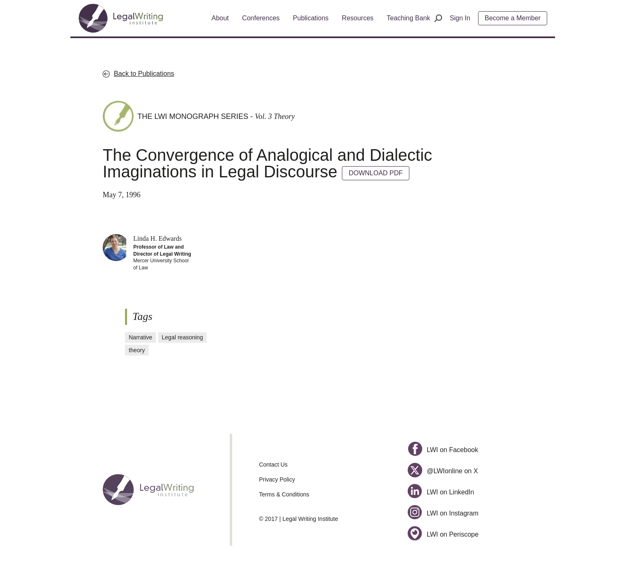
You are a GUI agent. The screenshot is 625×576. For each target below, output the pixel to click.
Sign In (460, 18)
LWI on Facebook (443, 449)
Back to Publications (144, 73)
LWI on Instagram (443, 513)
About (220, 18)
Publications (311, 18)
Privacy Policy (277, 479)
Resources (357, 18)
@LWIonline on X (443, 470)
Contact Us (273, 464)
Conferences (261, 18)
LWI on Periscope (443, 534)
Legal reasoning (182, 337)
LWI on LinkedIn (441, 492)
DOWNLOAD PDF (376, 173)
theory (137, 350)
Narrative (140, 337)
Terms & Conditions (284, 494)
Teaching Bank (408, 18)
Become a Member (513, 18)
